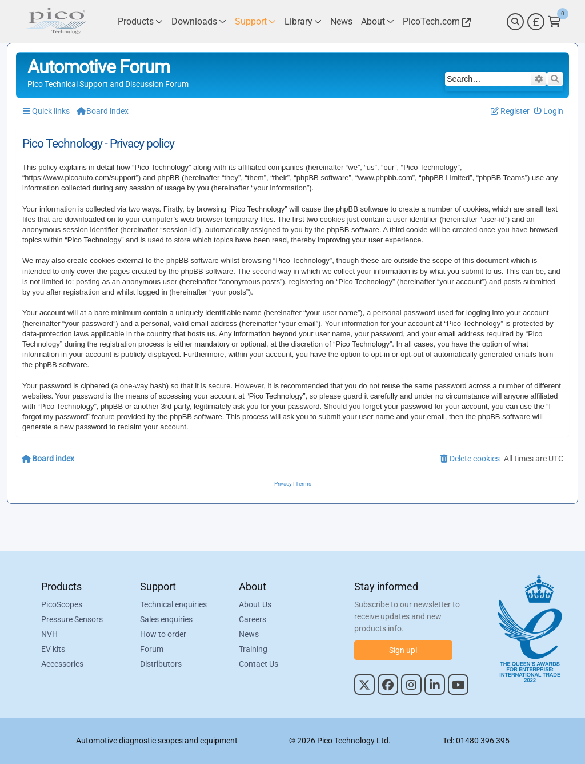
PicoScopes (61, 604)
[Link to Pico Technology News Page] (341, 21)
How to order (163, 634)
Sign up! (403, 650)
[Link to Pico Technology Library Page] (303, 21)
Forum (151, 649)
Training (253, 649)
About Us (255, 604)
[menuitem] (549, 111)
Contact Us (258, 663)
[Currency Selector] (535, 21)
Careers (252, 619)
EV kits (53, 649)
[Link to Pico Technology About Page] (377, 21)
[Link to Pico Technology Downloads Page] (198, 21)
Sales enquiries (166, 619)
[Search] (515, 21)
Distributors (161, 663)
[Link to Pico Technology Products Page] (140, 21)
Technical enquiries (173, 604)
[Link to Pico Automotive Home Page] (55, 21)
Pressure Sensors (72, 619)
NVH (49, 634)
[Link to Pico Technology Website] (435, 21)
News (249, 634)
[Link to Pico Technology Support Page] (255, 21)
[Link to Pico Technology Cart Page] (554, 21)
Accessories (62, 663)
